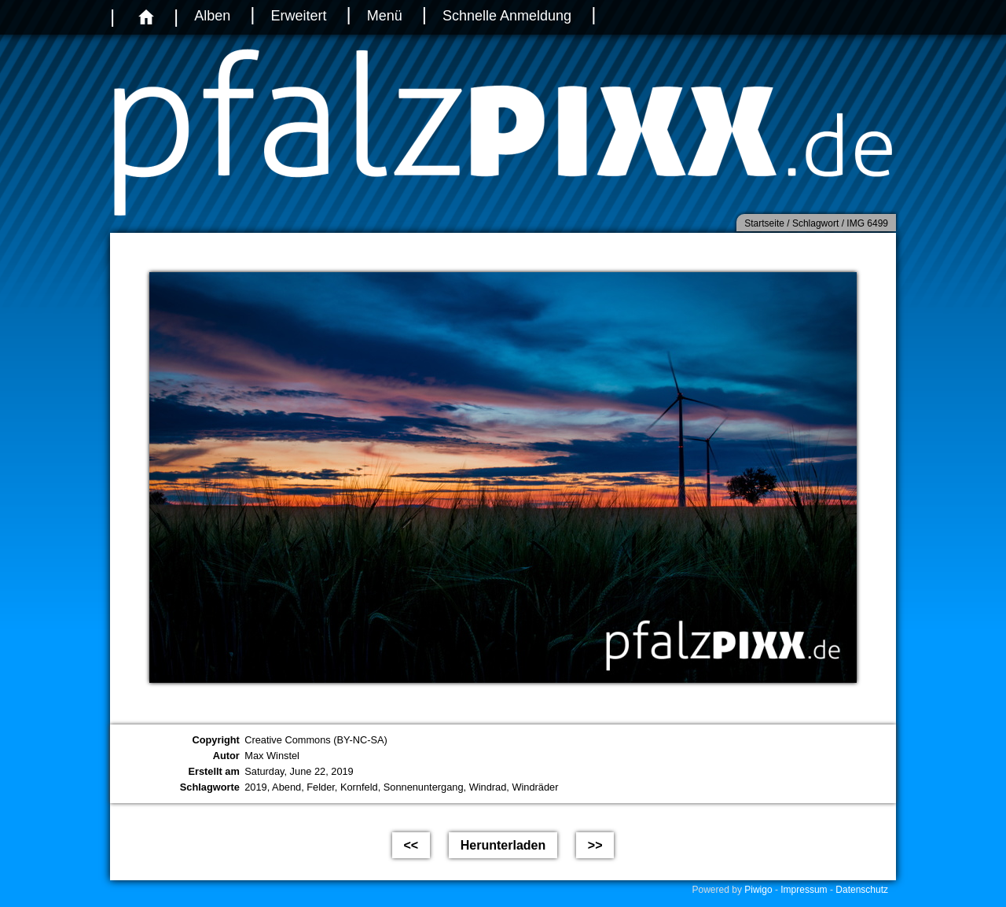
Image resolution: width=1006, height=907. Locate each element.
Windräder (535, 787)
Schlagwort (815, 223)
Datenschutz (861, 889)
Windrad (488, 787)
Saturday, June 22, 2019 (299, 771)
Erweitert (298, 16)
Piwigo (758, 889)
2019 (255, 787)
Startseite (764, 223)
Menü (384, 16)
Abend (286, 787)
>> (595, 845)
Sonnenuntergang (424, 787)
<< (411, 845)
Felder (321, 787)
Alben (212, 16)
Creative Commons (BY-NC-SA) (315, 740)
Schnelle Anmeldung (506, 16)
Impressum (803, 889)
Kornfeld (359, 787)
